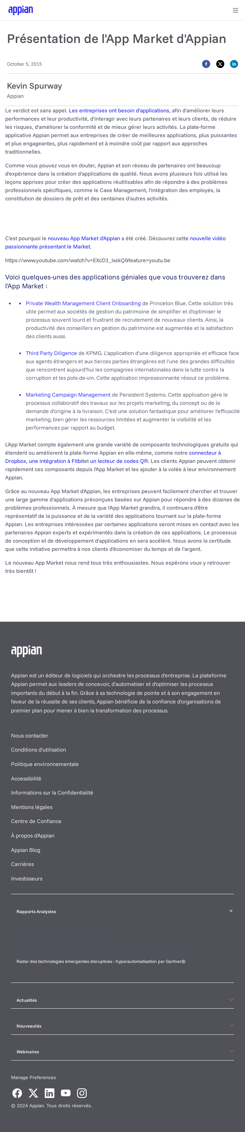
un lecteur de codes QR (119, 460)
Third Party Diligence (51, 352)
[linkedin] (234, 63)
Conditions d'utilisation (38, 749)
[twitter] (220, 63)
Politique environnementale (45, 764)
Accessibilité (26, 778)
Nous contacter (29, 735)
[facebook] (206, 63)
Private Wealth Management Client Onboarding (83, 303)
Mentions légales (31, 806)
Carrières (22, 864)
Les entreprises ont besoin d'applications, (120, 110)
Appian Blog (25, 849)
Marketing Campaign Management (68, 394)
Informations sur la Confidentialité (52, 792)
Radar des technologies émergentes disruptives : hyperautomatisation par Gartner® (102, 961)
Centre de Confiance (36, 821)
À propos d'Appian (32, 835)
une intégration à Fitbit (56, 460)
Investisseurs (26, 878)
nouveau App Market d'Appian (84, 238)
